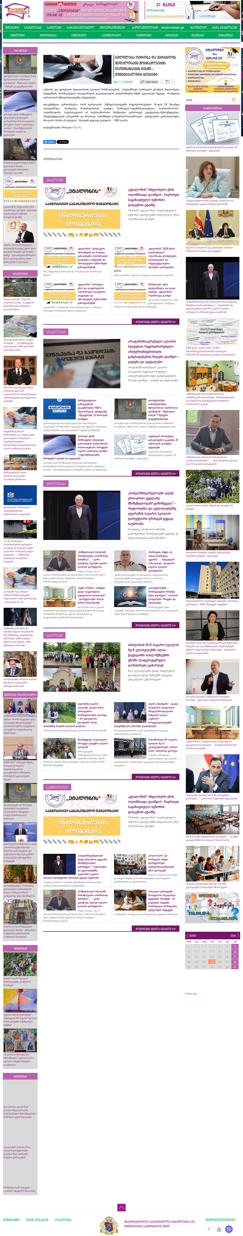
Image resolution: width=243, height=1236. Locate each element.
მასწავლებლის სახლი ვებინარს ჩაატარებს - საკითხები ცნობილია (15, 476)
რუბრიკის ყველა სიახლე (156, 322)
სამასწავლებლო (80, 27)
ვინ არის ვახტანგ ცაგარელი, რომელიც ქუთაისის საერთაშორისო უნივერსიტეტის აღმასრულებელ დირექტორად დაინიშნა (20, 394)
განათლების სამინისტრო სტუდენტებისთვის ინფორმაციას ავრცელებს (17, 511)
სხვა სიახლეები (224, 27)
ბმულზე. (77, 127)
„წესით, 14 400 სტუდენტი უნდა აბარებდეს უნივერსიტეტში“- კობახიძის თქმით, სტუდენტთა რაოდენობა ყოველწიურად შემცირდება (20, 726)
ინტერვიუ (78, 35)
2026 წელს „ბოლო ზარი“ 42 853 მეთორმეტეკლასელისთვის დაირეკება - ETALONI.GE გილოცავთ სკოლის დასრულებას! (210, 351)
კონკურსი (225, 35)
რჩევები (171, 35)
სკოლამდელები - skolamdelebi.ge (158, 27)
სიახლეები (33, 27)
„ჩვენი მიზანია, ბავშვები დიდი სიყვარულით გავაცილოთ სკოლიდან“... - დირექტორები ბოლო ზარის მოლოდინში (211, 745)
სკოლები (54, 27)
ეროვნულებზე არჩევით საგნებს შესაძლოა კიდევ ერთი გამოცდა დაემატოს (20, 682)
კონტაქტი (11, 1220)
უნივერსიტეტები (112, 27)
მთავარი (12, 27)
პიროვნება (47, 35)
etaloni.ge (191, 993)
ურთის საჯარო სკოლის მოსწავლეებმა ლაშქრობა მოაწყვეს (17, 981)
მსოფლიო (198, 27)
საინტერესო (111, 35)
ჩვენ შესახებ (37, 1220)
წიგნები (198, 35)
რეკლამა (63, 1220)
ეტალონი (17, 35)
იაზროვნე (143, 35)
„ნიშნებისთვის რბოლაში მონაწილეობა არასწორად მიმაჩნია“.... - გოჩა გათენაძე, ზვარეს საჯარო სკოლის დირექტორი (211, 460)
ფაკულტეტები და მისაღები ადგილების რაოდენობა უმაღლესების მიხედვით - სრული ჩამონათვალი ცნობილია (18, 812)
